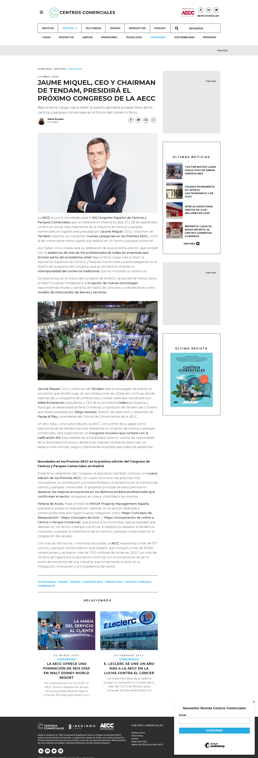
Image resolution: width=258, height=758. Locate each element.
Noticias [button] (69, 28)
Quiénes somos (138, 733)
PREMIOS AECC (114, 581)
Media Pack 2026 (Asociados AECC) (147, 744)
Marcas (87, 37)
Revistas (48, 28)
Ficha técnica (137, 736)
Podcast (160, 28)
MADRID (63, 581)
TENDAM (75, 581)
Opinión (115, 28)
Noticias (59, 69)
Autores (134, 739)
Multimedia (93, 28)
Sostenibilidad (184, 37)
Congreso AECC (92, 581)
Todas (46, 37)
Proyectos (66, 37)
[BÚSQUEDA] (198, 28)
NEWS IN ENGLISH (208, 15)
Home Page (45, 69)
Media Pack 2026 (139, 742)
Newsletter (137, 28)
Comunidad (158, 37)
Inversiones (109, 37)
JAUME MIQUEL (47, 581)
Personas (209, 37)
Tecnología (134, 37)
